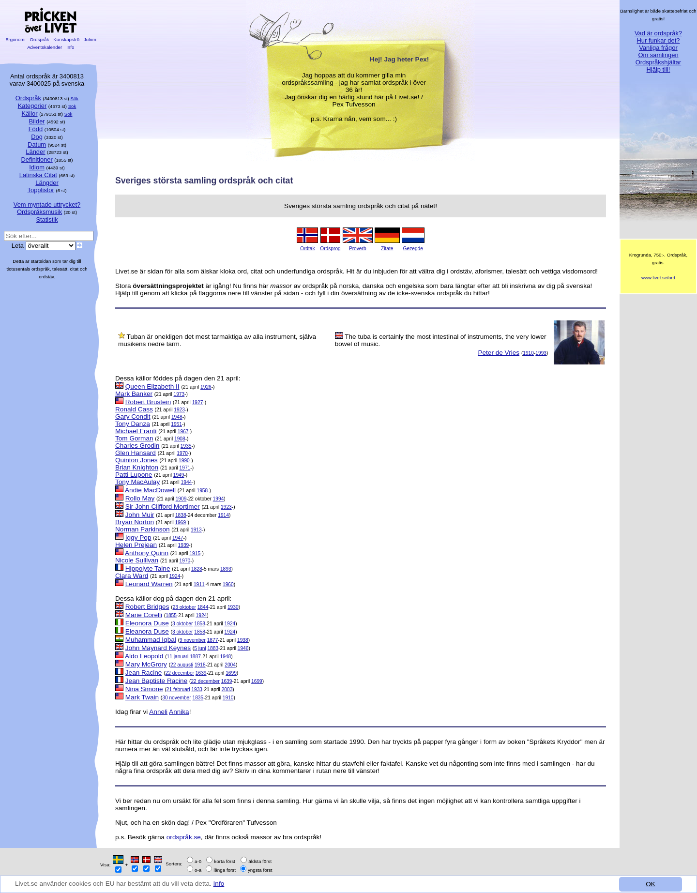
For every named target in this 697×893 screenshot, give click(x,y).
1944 (186, 482)
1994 (218, 498)
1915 (194, 553)
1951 (176, 424)
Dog (37, 136)
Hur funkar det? (658, 40)
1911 (199, 584)
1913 (196, 529)
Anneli (158, 711)
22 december (180, 673)
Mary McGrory (146, 664)
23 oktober (184, 607)
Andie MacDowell (150, 490)
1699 (231, 673)
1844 (203, 607)
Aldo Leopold (144, 656)
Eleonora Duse (147, 623)
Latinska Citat (38, 175)
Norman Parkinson (142, 529)
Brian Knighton (136, 467)
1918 (200, 664)
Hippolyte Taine (147, 568)
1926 (206, 387)
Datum (37, 144)
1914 (223, 515)
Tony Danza (132, 423)
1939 (183, 545)
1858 (199, 623)
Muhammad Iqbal (150, 639)
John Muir (139, 514)
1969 (180, 522)
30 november (176, 697)
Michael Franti (135, 431)
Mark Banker (133, 393)
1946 (243, 648)
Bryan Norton (134, 522)
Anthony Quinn (146, 553)
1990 (184, 460)
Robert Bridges (147, 606)
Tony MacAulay (137, 481)
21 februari (178, 689)
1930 (233, 607)
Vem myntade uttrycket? (47, 204)
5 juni (200, 648)
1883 (212, 648)
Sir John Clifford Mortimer (162, 506)
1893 (225, 569)
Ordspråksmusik (39, 211)
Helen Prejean (136, 544)
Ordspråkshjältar (659, 62)
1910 (528, 353)
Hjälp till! (658, 69)
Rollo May (139, 498)
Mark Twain (142, 697)
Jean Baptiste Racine (156, 680)
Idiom (37, 167)
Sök (75, 98)
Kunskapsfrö (66, 39)
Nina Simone (144, 689)
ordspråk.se (184, 837)
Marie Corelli (143, 615)
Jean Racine (143, 672)
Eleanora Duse (147, 631)
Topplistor (41, 190)
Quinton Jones (136, 460)
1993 (540, 353)
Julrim (89, 39)
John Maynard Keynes (158, 647)
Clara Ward (131, 575)
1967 (183, 431)
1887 (195, 656)
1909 (181, 498)
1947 (177, 538)
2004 (230, 664)
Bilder (37, 121)
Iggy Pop (138, 537)
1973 (178, 394)
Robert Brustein (148, 402)
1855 (171, 615)
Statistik (47, 219)
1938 (242, 640)
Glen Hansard (135, 452)
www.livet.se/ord (658, 277)
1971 (185, 467)
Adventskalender (44, 47)
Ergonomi (15, 39)
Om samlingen (658, 55)
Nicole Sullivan (136, 560)
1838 (180, 515)
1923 (179, 409)
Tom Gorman (134, 438)
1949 (178, 475)
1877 (212, 640)
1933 (196, 689)
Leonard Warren (149, 584)
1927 (197, 402)
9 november (193, 640)
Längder (46, 182)
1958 (202, 490)
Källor (30, 113)
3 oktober (182, 623)
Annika (179, 711)
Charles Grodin (137, 445)
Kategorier (32, 105)
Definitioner (36, 159)
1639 (201, 673)
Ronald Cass (134, 409)
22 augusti (181, 664)
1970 (182, 453)
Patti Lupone (133, 474)
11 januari (178, 656)
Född (36, 129)
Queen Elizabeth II (152, 386)
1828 (196, 569)
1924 (175, 576)
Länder (35, 151)
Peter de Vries (498, 352)
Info (219, 883)
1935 (186, 446)
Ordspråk (39, 39)
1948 (176, 417)
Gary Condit (133, 416)
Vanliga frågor (658, 47)
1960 (228, 584)
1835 (198, 697)
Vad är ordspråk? (658, 33)
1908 (179, 438)
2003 (227, 689)
